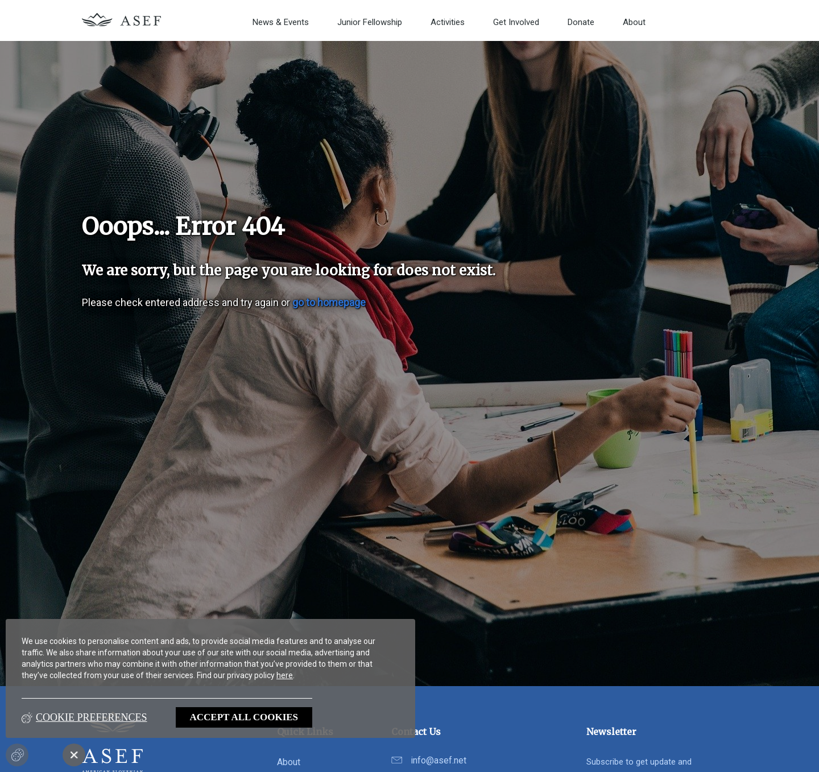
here (284, 675)
